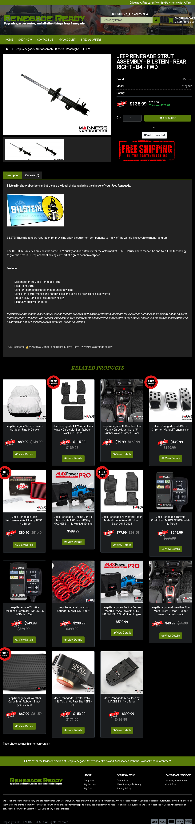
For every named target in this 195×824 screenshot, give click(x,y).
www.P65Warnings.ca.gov (97, 346)
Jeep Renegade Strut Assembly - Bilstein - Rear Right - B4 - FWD (53, 49)
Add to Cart (167, 118)
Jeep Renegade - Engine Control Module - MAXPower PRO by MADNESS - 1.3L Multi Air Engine (121, 607)
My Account (67, 39)
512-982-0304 (139, 14)
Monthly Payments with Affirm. (161, 2)
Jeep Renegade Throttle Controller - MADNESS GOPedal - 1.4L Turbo (170, 517)
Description (12, 175)
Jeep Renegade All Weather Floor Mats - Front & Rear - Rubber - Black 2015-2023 (122, 517)
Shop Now (25, 39)
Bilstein (187, 79)
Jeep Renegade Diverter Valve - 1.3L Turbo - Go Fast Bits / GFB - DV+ (73, 696)
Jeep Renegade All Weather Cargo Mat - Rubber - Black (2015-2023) (24, 696)
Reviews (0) (32, 175)
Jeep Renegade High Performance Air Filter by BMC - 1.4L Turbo (24, 517)
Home (9, 39)
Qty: (119, 117)
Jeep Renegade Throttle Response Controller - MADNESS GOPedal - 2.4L (24, 607)
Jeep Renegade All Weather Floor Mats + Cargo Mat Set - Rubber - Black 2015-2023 (73, 428)
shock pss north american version (30, 737)
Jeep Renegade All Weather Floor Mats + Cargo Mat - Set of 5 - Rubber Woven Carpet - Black (122, 428)
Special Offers (91, 39)
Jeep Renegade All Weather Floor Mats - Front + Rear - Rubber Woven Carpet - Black (171, 607)
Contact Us (45, 39)
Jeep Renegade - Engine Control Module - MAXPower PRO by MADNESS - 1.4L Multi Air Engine (73, 517)
